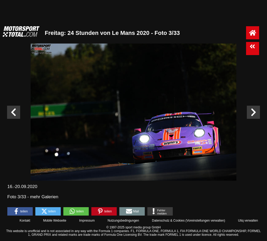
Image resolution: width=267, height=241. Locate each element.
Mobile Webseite (54, 220)
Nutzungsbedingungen (123, 220)
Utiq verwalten (248, 220)
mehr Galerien (44, 196)
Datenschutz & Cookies (168, 220)
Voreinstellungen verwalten (205, 220)
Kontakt (25, 220)
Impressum (86, 220)
